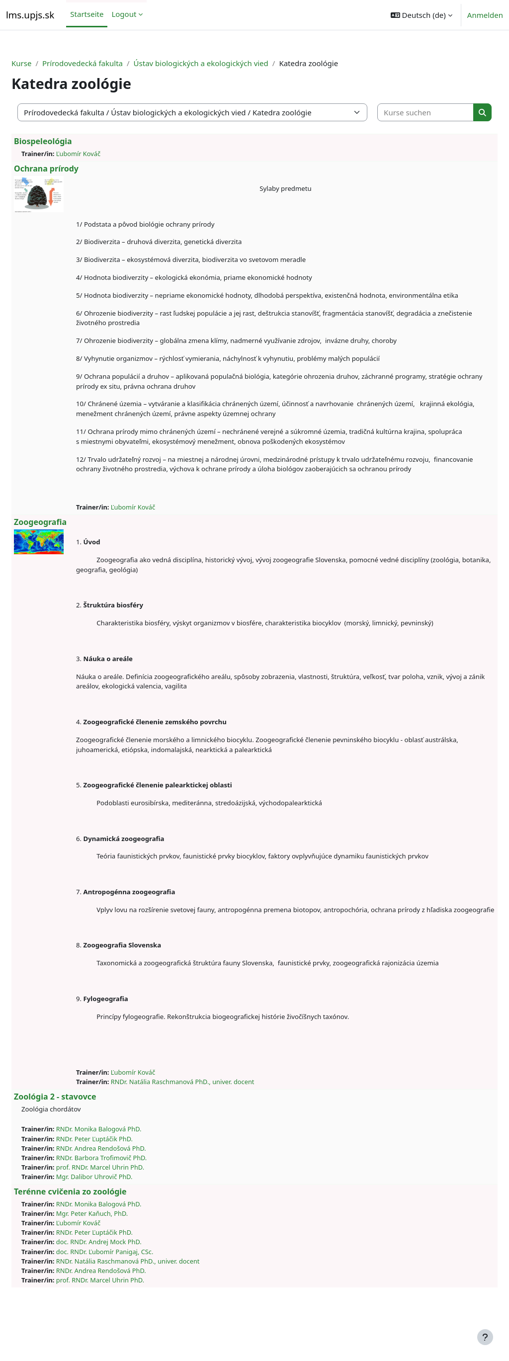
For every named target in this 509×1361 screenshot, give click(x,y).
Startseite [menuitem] (86, 14)
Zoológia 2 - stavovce (79, 1126)
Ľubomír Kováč (102, 153)
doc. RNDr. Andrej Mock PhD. (123, 1271)
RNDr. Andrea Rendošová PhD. (125, 1177)
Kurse (45, 63)
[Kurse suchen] (408, 112)
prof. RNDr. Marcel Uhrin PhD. (124, 1196)
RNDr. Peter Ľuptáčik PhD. (118, 1168)
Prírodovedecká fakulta (106, 63)
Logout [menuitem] (123, 14)
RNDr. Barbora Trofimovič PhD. (125, 1187)
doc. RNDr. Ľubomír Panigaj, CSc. (128, 1280)
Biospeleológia (67, 141)
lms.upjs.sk (30, 14)
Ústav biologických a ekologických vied (225, 63)
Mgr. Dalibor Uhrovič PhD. (118, 1206)
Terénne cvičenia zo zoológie (94, 1221)
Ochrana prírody (70, 168)
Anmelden (485, 15)
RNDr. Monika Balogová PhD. (123, 1158)
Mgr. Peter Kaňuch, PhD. (116, 1242)
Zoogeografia (64, 541)
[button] (421, 15)
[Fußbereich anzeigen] (485, 1337)
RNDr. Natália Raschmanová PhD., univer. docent (206, 1111)
